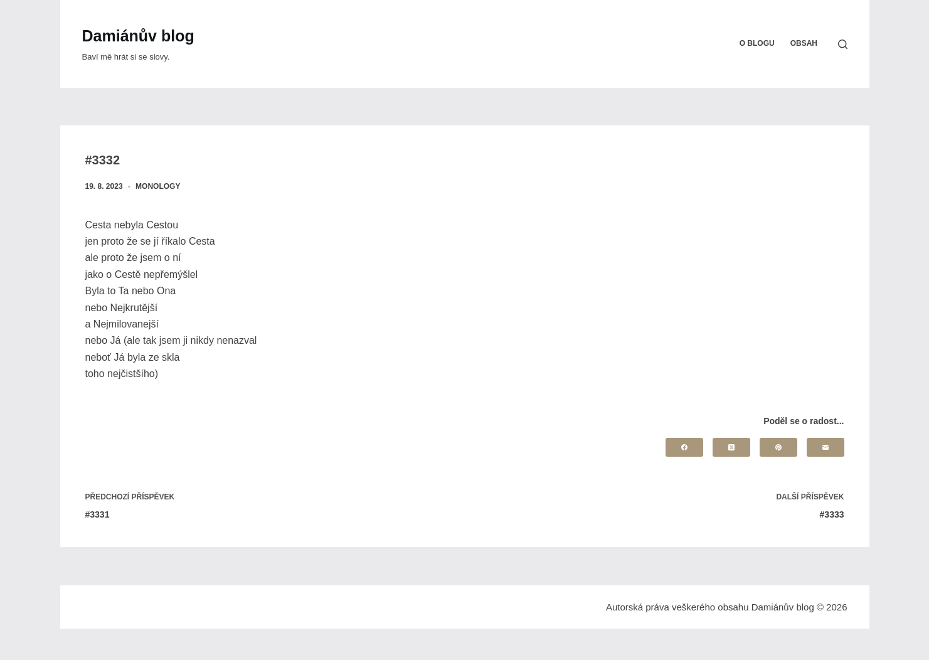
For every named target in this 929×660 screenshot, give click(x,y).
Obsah (803, 43)
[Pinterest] (778, 447)
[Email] (825, 447)
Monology (157, 186)
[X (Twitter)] (731, 447)
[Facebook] (684, 447)
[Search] (842, 44)
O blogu (757, 43)
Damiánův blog (138, 36)
